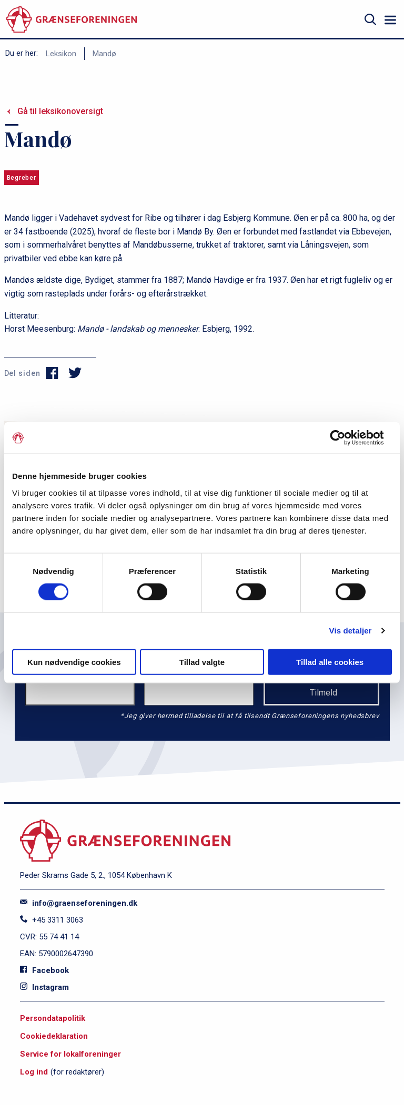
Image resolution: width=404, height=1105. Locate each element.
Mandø (104, 53)
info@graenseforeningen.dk (78, 903)
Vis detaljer (350, 630)
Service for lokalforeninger (70, 1054)
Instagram (44, 987)
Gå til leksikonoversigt (60, 111)
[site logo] (71, 19)
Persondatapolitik (52, 1018)
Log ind (34, 1072)
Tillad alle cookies (329, 661)
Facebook (44, 970)
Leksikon (61, 53)
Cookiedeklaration (54, 1036)
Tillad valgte (202, 661)
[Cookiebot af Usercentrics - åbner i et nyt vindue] (346, 438)
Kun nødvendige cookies (74, 661)
